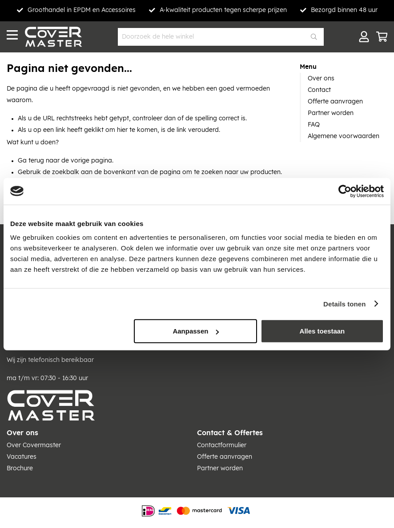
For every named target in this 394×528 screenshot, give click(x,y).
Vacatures (21, 457)
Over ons (321, 78)
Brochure (20, 468)
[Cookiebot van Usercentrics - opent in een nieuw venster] (345, 191)
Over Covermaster (34, 445)
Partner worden (331, 113)
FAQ (314, 125)
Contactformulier (221, 445)
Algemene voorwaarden (343, 136)
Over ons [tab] (22, 433)
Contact (319, 90)
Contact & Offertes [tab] (230, 433)
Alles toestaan (322, 331)
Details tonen (344, 303)
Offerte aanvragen (335, 102)
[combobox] (221, 37)
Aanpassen (196, 331)
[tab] (343, 67)
